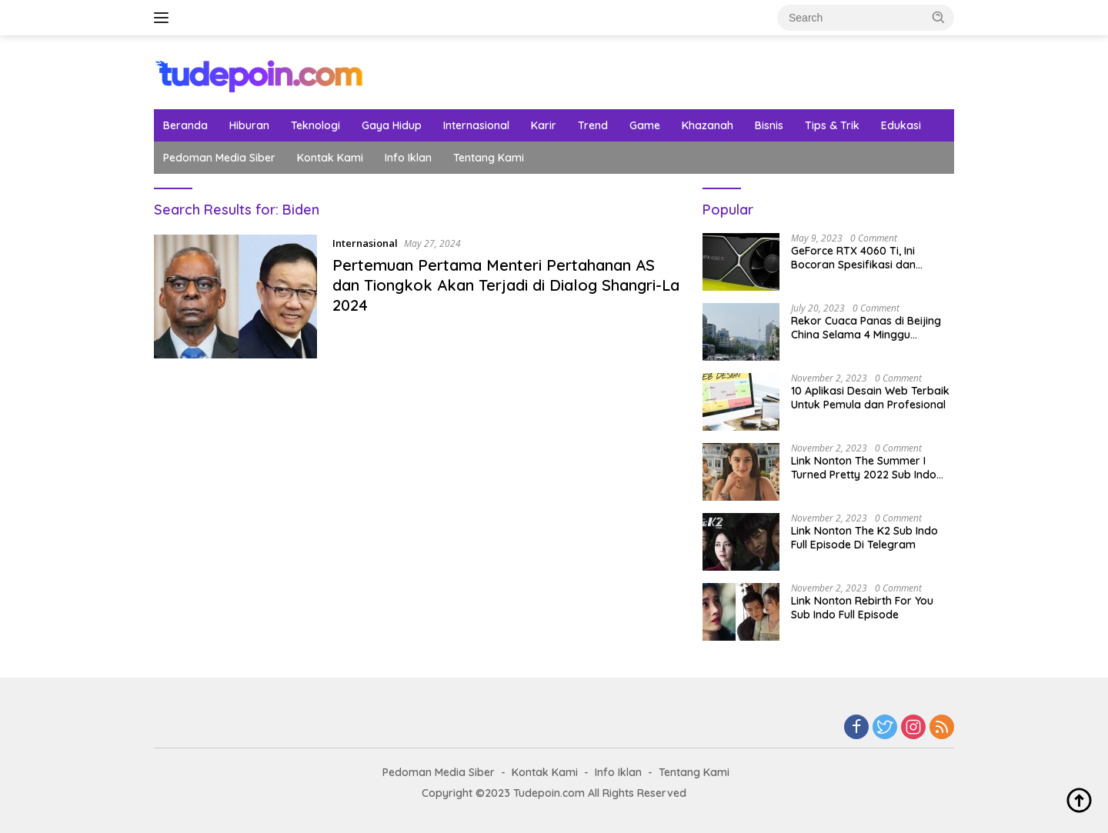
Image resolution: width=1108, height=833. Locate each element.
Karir (543, 125)
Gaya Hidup (392, 125)
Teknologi (315, 125)
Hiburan (249, 125)
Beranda (185, 125)
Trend (593, 125)
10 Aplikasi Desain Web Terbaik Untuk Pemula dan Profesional (870, 398)
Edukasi (901, 125)
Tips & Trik (832, 125)
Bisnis (769, 125)
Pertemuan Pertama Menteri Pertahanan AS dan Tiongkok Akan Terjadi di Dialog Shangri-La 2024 (505, 285)
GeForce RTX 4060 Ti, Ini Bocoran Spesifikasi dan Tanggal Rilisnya (853, 258)
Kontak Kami (330, 158)
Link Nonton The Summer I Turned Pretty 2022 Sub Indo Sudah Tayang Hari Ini (863, 467)
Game (644, 125)
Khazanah (707, 125)
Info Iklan (408, 158)
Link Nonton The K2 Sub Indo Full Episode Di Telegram (864, 537)
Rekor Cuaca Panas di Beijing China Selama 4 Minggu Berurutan (866, 328)
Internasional (476, 125)
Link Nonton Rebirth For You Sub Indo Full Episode (862, 607)
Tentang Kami (488, 158)
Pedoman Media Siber (219, 158)
